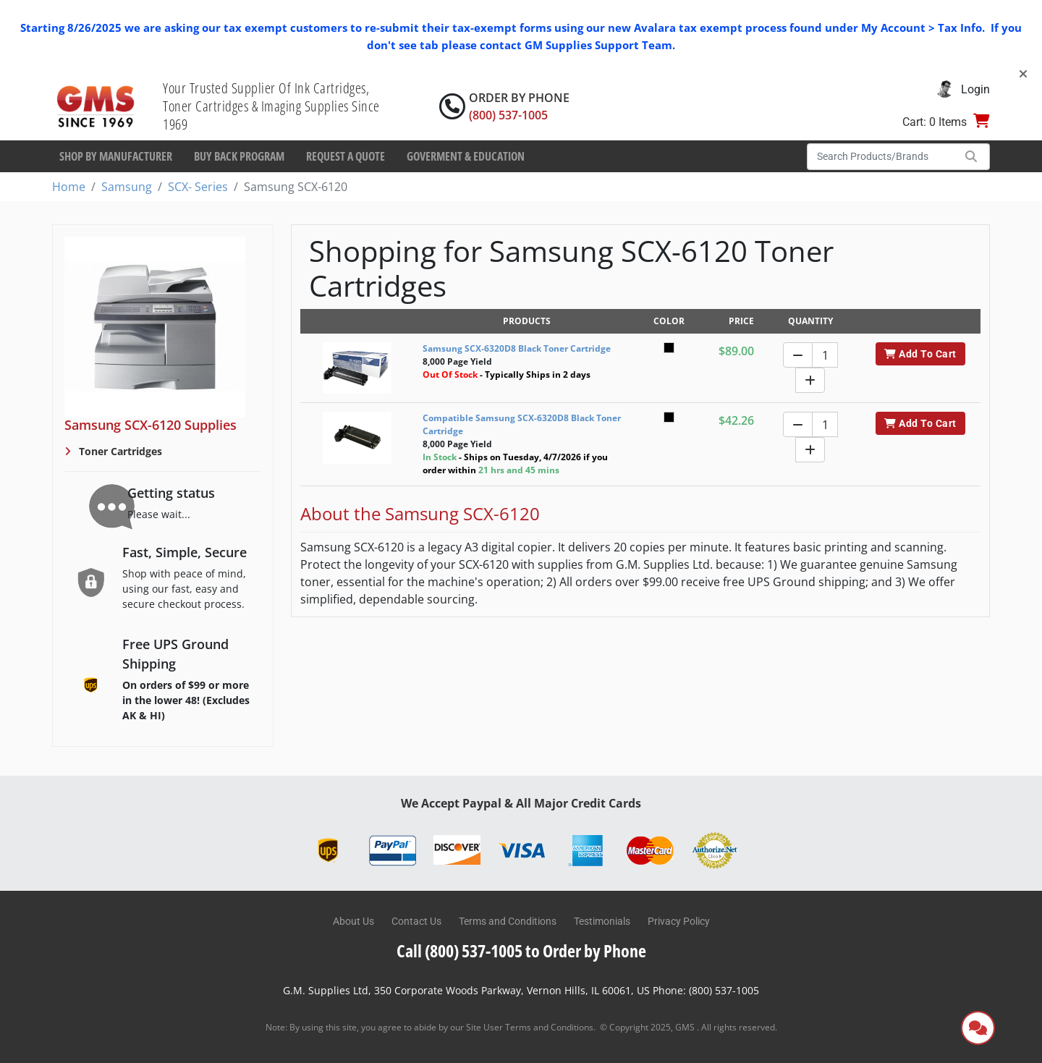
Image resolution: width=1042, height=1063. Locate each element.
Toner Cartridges (119, 451)
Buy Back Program (239, 156)
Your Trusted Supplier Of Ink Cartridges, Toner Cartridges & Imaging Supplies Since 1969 (271, 106)
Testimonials (602, 921)
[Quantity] (825, 355)
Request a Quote (345, 156)
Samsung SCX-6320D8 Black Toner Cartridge (517, 348)
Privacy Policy (679, 921)
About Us (353, 921)
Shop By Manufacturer (115, 156)
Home (68, 187)
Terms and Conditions (507, 921)
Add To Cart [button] (920, 354)
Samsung (126, 187)
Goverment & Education (466, 156)
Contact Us (416, 921)
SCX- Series (198, 187)
